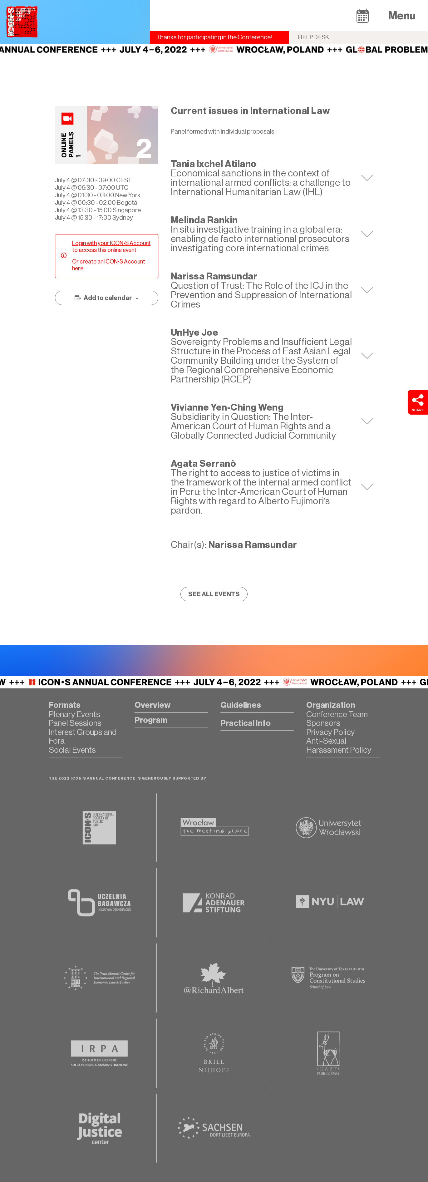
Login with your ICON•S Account (111, 243)
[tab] (272, 178)
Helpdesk (313, 37)
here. (78, 268)
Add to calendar (108, 298)
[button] (362, 15)
